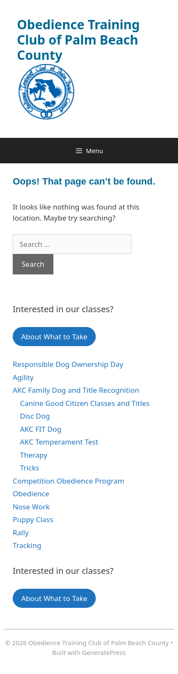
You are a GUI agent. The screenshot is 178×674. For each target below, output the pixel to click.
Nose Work (31, 507)
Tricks (29, 468)
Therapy (33, 455)
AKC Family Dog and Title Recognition (76, 390)
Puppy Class (33, 519)
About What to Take (54, 336)
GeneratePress (104, 652)
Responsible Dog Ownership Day (68, 364)
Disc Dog (35, 416)
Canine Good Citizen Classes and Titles (85, 403)
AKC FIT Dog (40, 429)
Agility (23, 377)
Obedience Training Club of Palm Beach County (78, 40)
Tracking (27, 545)
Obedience (31, 493)
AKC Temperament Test (59, 442)
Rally (21, 532)
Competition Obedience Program (68, 481)
